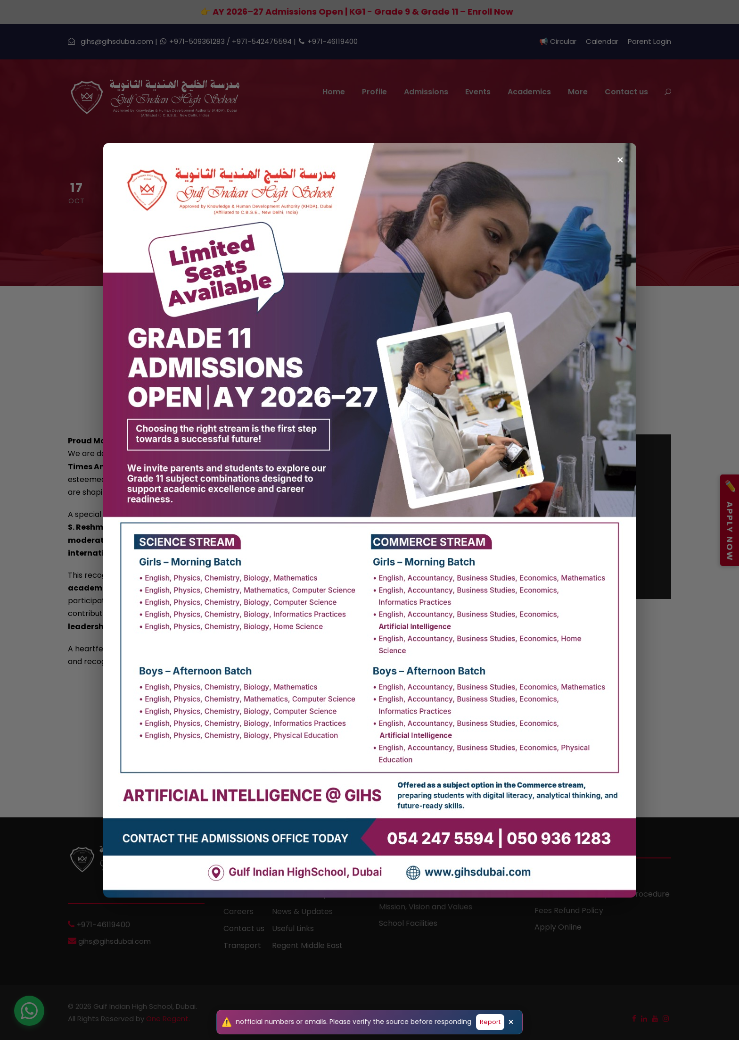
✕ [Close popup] (620, 156)
